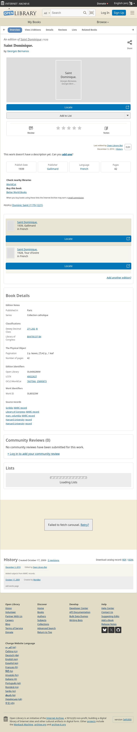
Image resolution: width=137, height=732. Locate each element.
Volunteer (10, 612)
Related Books (89, 29)
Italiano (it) (11, 679)
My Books (34, 22)
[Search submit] (85, 12)
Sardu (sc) (10, 691)
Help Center (108, 608)
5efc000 (127, 719)
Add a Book (108, 620)
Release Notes (109, 624)
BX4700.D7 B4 (34, 336)
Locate (68, 107)
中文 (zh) (9, 703)
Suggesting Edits (110, 616)
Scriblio (9, 407)
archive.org (40, 724)
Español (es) (11, 663)
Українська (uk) (13, 699)
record (28, 419)
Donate (102, 3)
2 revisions (53, 560)
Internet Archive (55, 718)
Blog (7, 624)
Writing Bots (76, 620)
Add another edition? (119, 277)
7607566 (31, 381)
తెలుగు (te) (10, 695)
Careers (9, 620)
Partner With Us (13, 616)
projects (91, 721)
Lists (74, 29)
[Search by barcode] (91, 12)
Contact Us (107, 612)
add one (67, 154)
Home (40, 608)
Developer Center (78, 608)
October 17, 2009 (13, 579)
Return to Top (44, 632)
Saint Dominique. (27, 222)
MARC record (20, 407)
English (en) (11, 659)
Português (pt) (13, 683)
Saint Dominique (31, 39)
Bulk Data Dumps (78, 616)
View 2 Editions (33, 29)
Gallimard (53, 169)
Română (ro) (12, 687)
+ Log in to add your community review (33, 454)
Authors (41, 616)
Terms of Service (14, 628)
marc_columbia (13, 415)
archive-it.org (59, 724)
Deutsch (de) (12, 655)
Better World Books (16, 192)
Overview (15, 29)
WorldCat (11, 184)
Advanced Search (46, 628)
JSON (130, 559)
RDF (124, 559)
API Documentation (79, 612)
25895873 (42, 381)
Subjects (41, 620)
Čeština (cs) (11, 651)
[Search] (66, 12)
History (119, 149)
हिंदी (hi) (9, 671)
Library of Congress (15, 411)
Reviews (62, 29)
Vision (8, 608)
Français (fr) (11, 667)
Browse (88, 22)
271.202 (31, 328)
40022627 (32, 376)
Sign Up (119, 13)
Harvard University (15, 419)
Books (40, 612)
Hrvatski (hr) (12, 675)
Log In (105, 13)
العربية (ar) (10, 647)
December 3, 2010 (13, 567)
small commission (76, 197)
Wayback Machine (23, 724)
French (84, 169)
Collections (43, 624)
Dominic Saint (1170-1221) (27, 205)
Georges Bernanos (18, 51)
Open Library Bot (115, 145)
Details (49, 29)
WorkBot (36, 579)
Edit (128, 147)
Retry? (85, 525)
